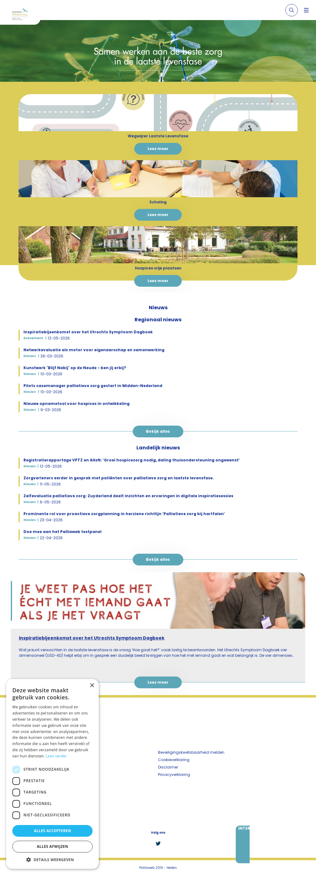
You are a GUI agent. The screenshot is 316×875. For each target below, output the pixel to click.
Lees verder (56, 756)
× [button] (91, 685)
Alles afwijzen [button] (52, 846)
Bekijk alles (158, 431)
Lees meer (158, 148)
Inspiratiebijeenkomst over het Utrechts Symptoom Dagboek (91, 638)
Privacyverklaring (174, 774)
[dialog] (52, 774)
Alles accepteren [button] (52, 830)
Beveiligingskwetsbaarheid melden (191, 752)
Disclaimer (168, 767)
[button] (52, 859)
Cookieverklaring (173, 759)
